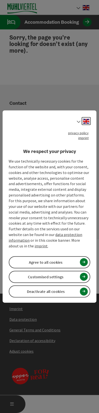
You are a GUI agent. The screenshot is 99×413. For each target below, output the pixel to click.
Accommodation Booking (46, 22)
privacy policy (78, 132)
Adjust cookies (21, 351)
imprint (83, 137)
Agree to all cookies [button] (46, 262)
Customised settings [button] (46, 276)
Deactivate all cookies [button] (46, 291)
